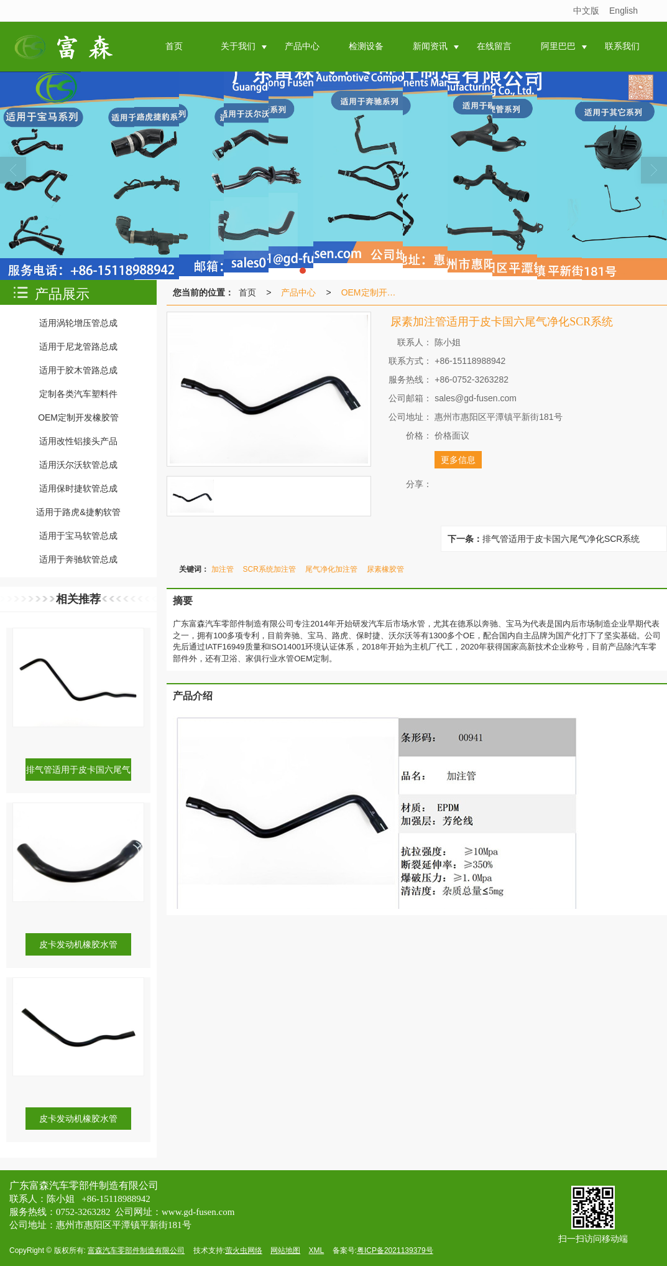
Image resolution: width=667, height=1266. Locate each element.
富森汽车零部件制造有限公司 (136, 1250)
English (623, 11)
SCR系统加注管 (269, 569)
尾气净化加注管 (331, 569)
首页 (247, 292)
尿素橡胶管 (385, 569)
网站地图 (285, 1250)
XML (316, 1250)
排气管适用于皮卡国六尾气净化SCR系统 (561, 539)
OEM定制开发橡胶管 (374, 292)
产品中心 (298, 292)
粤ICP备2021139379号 (395, 1250)
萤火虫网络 (243, 1250)
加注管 (222, 569)
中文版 (586, 11)
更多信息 (458, 460)
